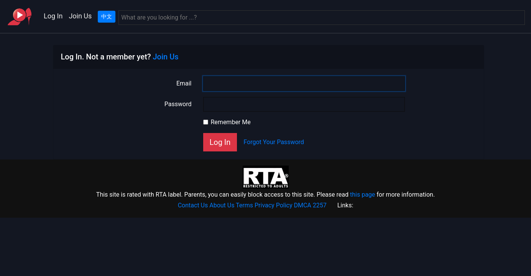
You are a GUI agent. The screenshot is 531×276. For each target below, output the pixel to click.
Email (184, 83)
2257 (320, 205)
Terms (244, 205)
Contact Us (193, 205)
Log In (53, 16)
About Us (221, 205)
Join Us (80, 16)
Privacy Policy (274, 205)
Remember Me (231, 122)
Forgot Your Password (273, 142)
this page (362, 194)
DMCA (302, 205)
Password (178, 104)
